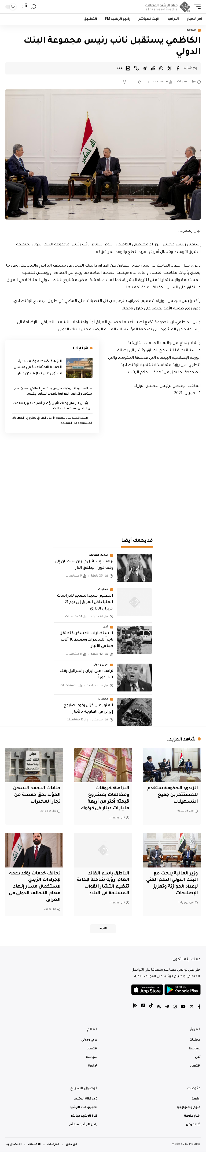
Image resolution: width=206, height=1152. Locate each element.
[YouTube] (183, 1007)
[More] (119, 68)
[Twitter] (192, 1007)
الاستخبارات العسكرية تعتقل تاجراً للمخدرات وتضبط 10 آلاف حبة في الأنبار (86, 640)
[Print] (128, 68)
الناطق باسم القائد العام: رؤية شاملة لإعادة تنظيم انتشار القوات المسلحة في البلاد (107, 887)
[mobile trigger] (196, 6)
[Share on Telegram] (144, 68)
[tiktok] (151, 1007)
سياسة (191, 30)
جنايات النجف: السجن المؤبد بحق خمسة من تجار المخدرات (36, 795)
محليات (103, 589)
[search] (33, 7)
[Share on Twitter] (169, 68)
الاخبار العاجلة (98, 555)
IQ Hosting (193, 1144)
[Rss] (159, 1007)
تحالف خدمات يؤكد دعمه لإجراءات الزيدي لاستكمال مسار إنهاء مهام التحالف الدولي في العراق (35, 887)
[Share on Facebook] (178, 68)
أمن (105, 627)
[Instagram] (175, 1007)
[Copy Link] (136, 68)
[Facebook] (199, 1007)
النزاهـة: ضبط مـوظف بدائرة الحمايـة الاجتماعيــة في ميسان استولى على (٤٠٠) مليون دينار (38, 368)
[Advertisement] (103, 484)
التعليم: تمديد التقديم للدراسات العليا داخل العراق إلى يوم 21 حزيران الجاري (85, 602)
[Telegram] (167, 1007)
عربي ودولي (100, 665)
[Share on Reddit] (153, 68)
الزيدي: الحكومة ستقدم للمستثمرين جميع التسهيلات (172, 795)
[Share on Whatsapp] (161, 68)
